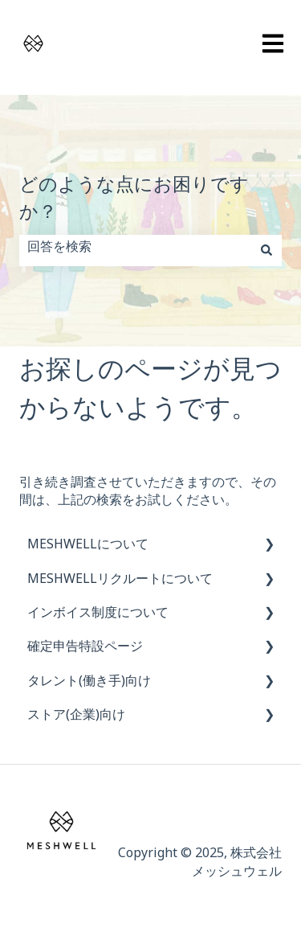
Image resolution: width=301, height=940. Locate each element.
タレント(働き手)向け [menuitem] (89, 684)
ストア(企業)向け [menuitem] (76, 717)
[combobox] (135, 250)
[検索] (266, 250)
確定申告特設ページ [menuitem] (85, 649)
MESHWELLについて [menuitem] (87, 547)
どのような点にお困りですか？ (134, 203)
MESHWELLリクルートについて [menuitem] (120, 582)
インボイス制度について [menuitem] (98, 615)
